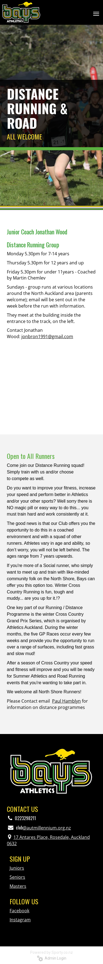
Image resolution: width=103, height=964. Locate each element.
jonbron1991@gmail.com (47, 336)
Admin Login (51, 958)
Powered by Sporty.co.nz (51, 952)
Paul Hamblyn (66, 701)
